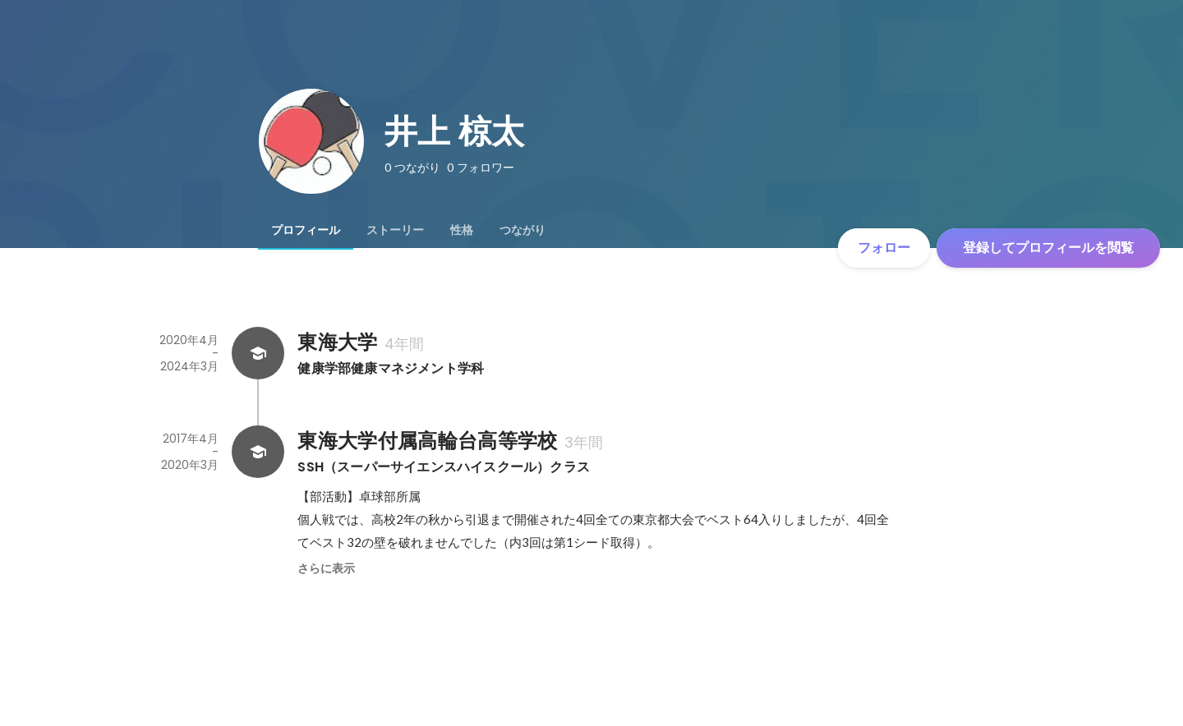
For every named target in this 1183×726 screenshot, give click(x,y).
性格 (461, 230)
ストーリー (395, 230)
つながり (522, 230)
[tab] (305, 230)
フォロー (884, 247)
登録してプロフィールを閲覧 (1048, 247)
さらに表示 (326, 568)
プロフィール (305, 230)
